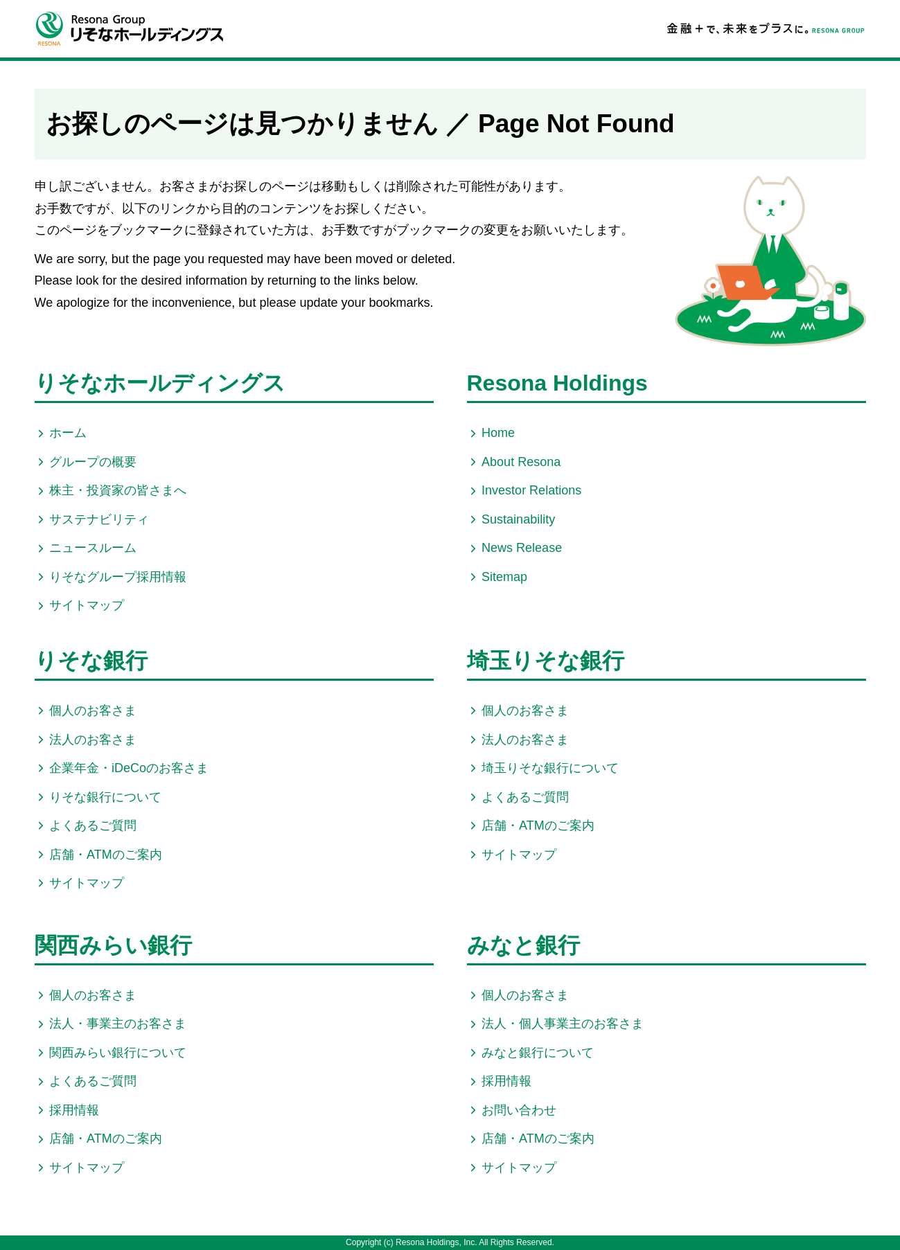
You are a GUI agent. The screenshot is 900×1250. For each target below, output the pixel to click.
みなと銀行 (523, 945)
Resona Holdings (557, 382)
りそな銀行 (91, 660)
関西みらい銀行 (113, 945)
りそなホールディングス (160, 382)
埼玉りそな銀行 (545, 660)
